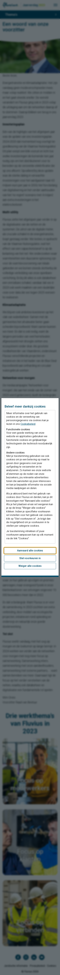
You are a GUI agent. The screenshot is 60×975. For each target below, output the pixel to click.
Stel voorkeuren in (30, 558)
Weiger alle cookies (30, 565)
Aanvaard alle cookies (30, 550)
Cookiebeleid (27, 423)
